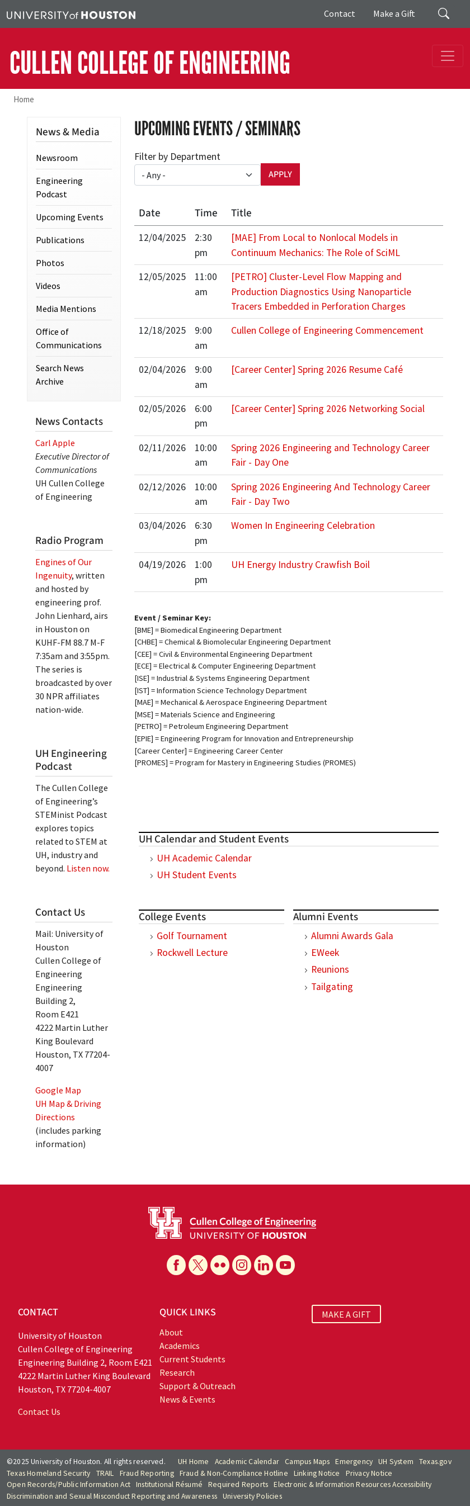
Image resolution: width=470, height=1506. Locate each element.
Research (177, 1372)
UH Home (193, 1461)
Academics (179, 1345)
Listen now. (88, 868)
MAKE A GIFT (346, 1313)
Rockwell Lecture (192, 952)
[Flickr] (219, 1265)
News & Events (187, 1399)
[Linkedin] (263, 1265)
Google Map (58, 1090)
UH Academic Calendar (204, 858)
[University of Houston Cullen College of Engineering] (232, 1222)
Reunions (330, 969)
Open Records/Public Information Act (68, 1484)
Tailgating (332, 987)
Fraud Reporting (147, 1473)
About (171, 1332)
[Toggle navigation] (447, 56)
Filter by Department (177, 156)
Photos (50, 262)
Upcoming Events (70, 216)
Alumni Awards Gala (352, 936)
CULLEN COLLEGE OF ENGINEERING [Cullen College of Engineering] (150, 63)
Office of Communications (69, 338)
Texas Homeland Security (49, 1473)
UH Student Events (197, 875)
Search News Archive (60, 374)
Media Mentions (66, 308)
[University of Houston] (71, 14)
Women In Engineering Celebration (303, 525)
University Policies (252, 1496)
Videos (48, 285)
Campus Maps (307, 1461)
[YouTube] (285, 1265)
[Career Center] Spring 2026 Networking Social (328, 408)
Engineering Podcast (59, 187)
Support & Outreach (197, 1385)
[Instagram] (241, 1265)
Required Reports (238, 1484)
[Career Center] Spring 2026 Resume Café (317, 369)
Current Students (192, 1359)
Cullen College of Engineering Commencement (327, 330)
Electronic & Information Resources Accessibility (352, 1484)
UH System (395, 1461)
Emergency (354, 1461)
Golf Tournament (192, 936)
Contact (339, 13)
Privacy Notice (369, 1473)
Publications (60, 239)
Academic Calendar (247, 1461)
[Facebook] (176, 1265)
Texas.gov (435, 1461)
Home (23, 99)
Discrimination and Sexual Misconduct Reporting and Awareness (112, 1496)
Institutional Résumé (169, 1484)
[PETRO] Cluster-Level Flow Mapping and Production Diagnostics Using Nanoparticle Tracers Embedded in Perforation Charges (321, 291)
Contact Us (39, 1411)
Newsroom (57, 157)
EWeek (325, 952)
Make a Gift (394, 13)
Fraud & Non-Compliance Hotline (234, 1473)
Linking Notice (317, 1473)
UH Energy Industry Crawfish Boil (300, 564)
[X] (198, 1265)
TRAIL (105, 1473)
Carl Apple (55, 442)
